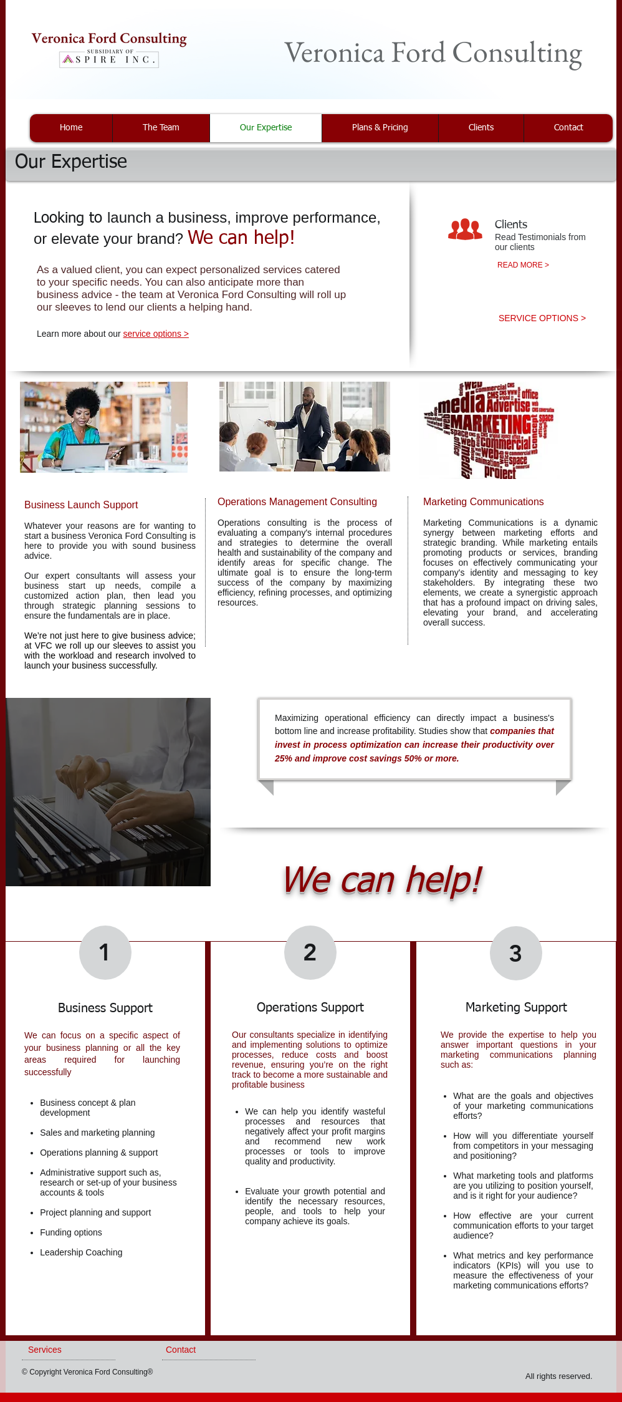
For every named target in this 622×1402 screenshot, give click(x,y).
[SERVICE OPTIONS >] (542, 319)
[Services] (61, 1350)
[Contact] (201, 1350)
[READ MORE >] (523, 265)
